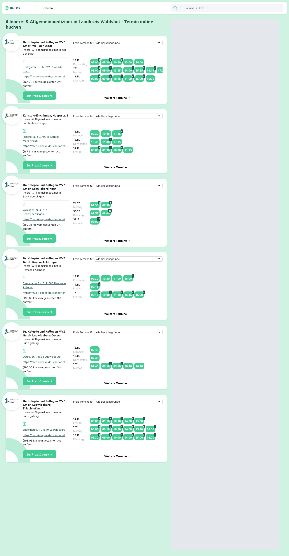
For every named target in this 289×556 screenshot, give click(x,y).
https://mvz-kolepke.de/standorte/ (44, 76)
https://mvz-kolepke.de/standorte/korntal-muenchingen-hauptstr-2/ (46, 145)
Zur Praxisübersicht (40, 95)
